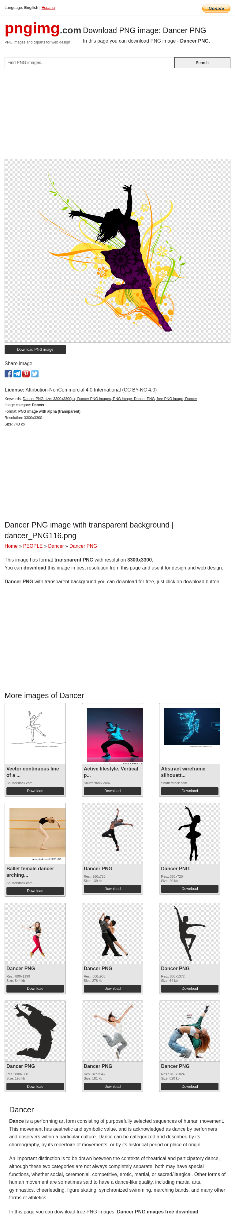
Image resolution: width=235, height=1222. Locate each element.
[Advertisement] (117, 116)
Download (35, 791)
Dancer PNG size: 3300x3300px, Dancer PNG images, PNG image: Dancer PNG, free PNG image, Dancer (110, 399)
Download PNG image (35, 349)
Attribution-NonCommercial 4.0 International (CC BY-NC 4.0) (91, 389)
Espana (48, 7)
